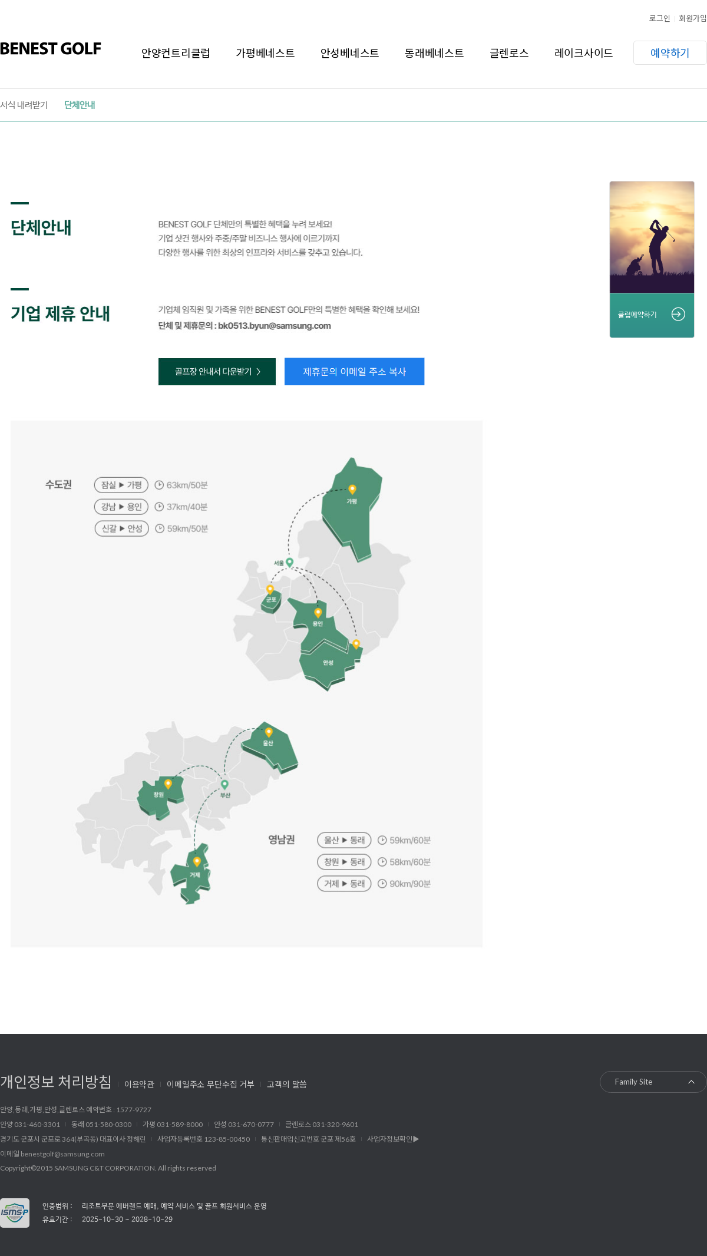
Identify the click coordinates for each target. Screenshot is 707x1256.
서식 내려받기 (24, 105)
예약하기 (670, 52)
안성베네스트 (350, 52)
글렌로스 (509, 52)
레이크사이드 (584, 52)
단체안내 (79, 105)
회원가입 (693, 18)
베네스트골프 (50, 48)
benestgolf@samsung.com (63, 1153)
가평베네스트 (265, 52)
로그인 (659, 18)
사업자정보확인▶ (393, 1139)
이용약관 (139, 1084)
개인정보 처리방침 (56, 1081)
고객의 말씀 (287, 1084)
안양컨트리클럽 (175, 52)
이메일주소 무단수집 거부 (211, 1084)
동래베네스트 (434, 52)
